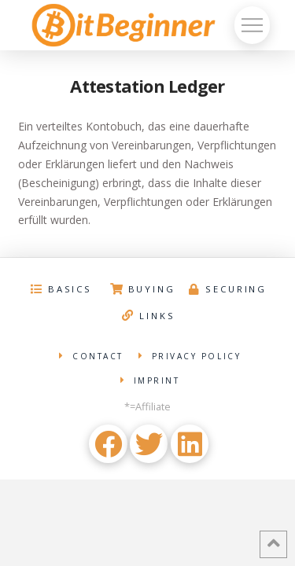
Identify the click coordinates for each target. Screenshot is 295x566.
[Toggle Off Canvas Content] (252, 25)
